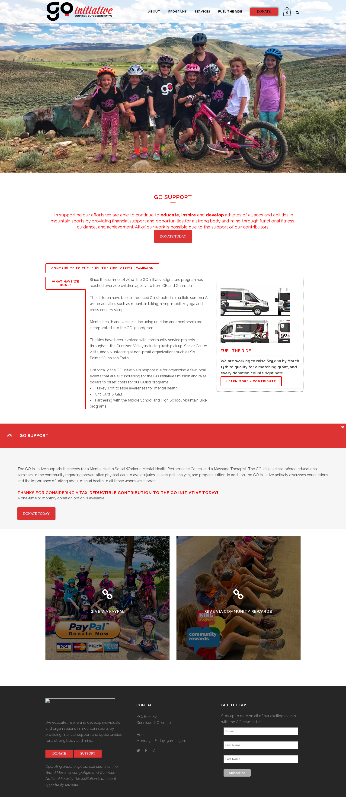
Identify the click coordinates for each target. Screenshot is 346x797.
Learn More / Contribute (251, 381)
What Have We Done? (65, 283)
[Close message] (342, 427)
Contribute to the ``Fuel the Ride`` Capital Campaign (102, 268)
